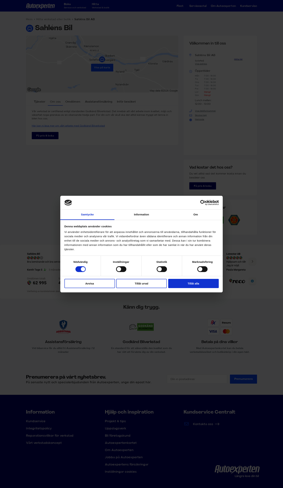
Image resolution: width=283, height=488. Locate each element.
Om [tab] (195, 214)
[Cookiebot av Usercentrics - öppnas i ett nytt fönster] (203, 202)
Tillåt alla (193, 283)
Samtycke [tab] (87, 214)
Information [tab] (141, 214)
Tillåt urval (141, 283)
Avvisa (89, 283)
